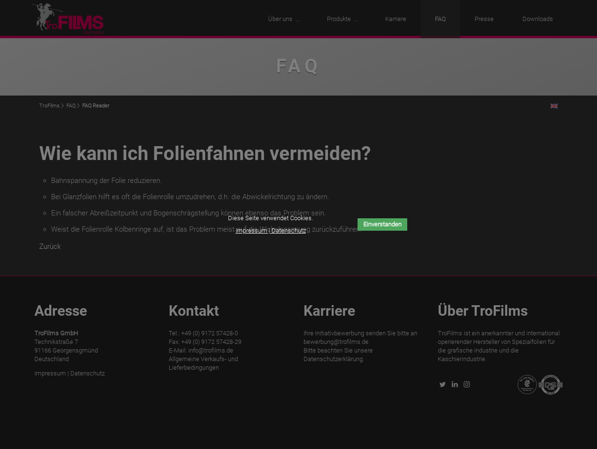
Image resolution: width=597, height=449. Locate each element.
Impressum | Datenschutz (271, 230)
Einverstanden (382, 224)
